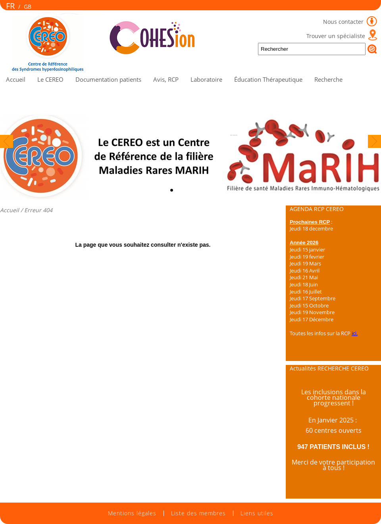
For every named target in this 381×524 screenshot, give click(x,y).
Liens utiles (257, 513)
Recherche (328, 79)
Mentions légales (132, 513)
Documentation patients (108, 79)
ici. (355, 333)
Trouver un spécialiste (335, 36)
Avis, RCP (166, 79)
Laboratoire (206, 79)
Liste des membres (198, 513)
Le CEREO (50, 79)
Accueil (15, 79)
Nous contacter (344, 21)
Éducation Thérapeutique (268, 79)
